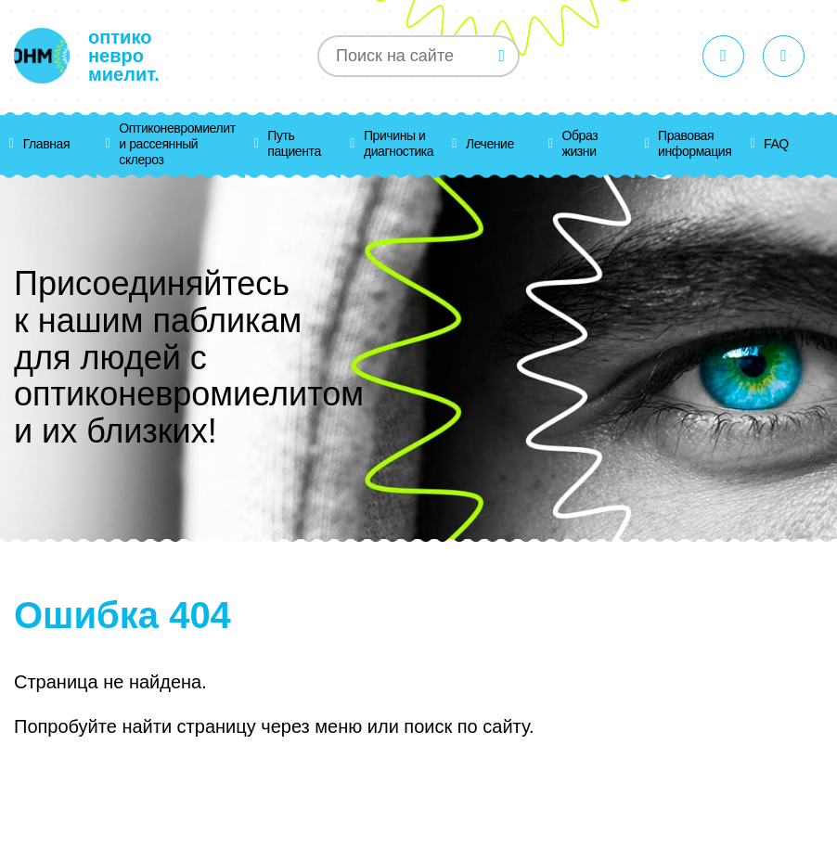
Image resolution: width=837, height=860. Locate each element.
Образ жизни (580, 143)
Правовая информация (694, 143)
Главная (46, 143)
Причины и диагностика (398, 143)
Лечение (490, 143)
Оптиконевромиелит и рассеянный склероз (177, 144)
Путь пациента (293, 143)
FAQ (776, 143)
